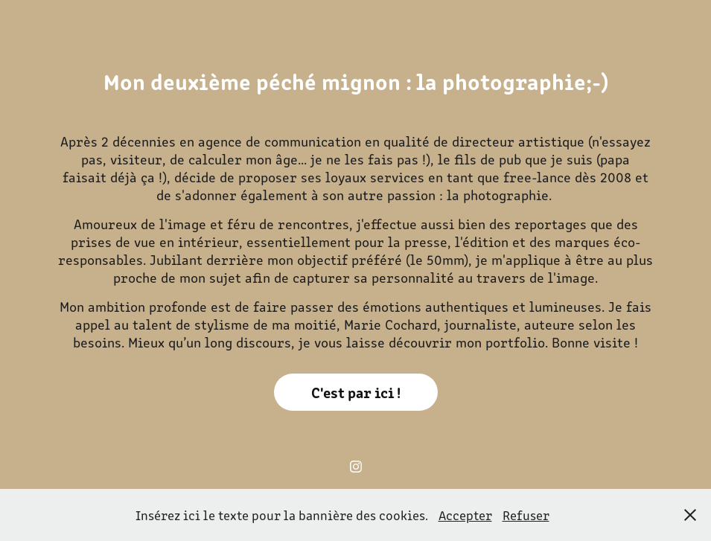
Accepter (465, 515)
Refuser (526, 515)
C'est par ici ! (356, 392)
